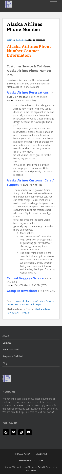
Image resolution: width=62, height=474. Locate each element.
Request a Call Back (13, 356)
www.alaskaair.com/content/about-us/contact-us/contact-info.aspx (30, 302)
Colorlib (41, 467)
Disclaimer (41, 454)
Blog (4, 363)
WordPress (31, 470)
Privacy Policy (22, 454)
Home (10, 39)
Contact (6, 342)
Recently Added (10, 349)
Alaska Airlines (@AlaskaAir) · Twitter (28, 311)
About (5, 335)
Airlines (21, 39)
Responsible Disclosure (31, 460)
